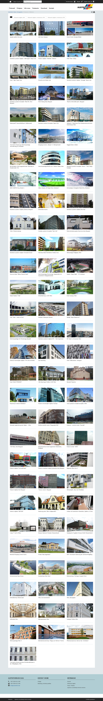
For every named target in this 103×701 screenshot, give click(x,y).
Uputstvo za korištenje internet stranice (76, 687)
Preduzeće (35, 8)
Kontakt (51, 8)
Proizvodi (12, 8)
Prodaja (39, 681)
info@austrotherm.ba (15, 685)
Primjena (19, 8)
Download (44, 8)
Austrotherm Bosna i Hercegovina (15, 12)
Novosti (69, 681)
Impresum (10, 699)
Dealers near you (88, 1)
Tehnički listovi (69, 1)
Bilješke (78, 1)
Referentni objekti (71, 683)
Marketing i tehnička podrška (44, 683)
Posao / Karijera (71, 685)
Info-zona (27, 8)
